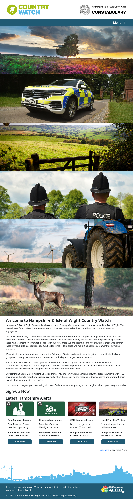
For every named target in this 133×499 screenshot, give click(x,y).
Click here (104, 450)
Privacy (60, 495)
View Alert (20, 441)
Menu (119, 22)
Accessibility (71, 495)
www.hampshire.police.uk (18, 490)
